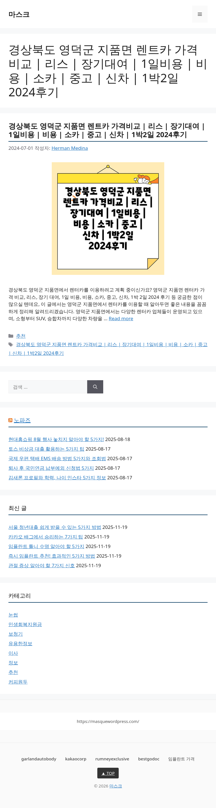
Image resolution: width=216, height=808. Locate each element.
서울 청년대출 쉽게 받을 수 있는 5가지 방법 (54, 527)
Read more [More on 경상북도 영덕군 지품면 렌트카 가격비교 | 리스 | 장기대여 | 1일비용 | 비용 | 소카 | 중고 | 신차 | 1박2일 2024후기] (121, 318)
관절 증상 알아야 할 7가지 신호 (41, 565)
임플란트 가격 (181, 759)
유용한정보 (20, 643)
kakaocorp (75, 759)
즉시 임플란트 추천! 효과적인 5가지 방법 (51, 556)
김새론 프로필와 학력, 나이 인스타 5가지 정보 (57, 477)
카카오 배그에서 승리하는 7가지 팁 (45, 536)
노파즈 (22, 420)
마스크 (19, 14)
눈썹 (13, 614)
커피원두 (18, 681)
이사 (13, 653)
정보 (13, 662)
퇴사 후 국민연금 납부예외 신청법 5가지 (51, 468)
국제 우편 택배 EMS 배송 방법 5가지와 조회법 (57, 458)
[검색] (95, 387)
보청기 (15, 634)
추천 (21, 336)
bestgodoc (148, 759)
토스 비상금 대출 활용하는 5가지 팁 (46, 449)
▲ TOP (108, 773)
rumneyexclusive (112, 759)
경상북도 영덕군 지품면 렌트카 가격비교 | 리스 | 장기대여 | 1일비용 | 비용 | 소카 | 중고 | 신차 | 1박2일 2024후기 (106, 130)
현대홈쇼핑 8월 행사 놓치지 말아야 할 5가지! (56, 439)
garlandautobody (38, 759)
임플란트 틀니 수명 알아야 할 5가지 (46, 546)
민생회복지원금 (25, 624)
